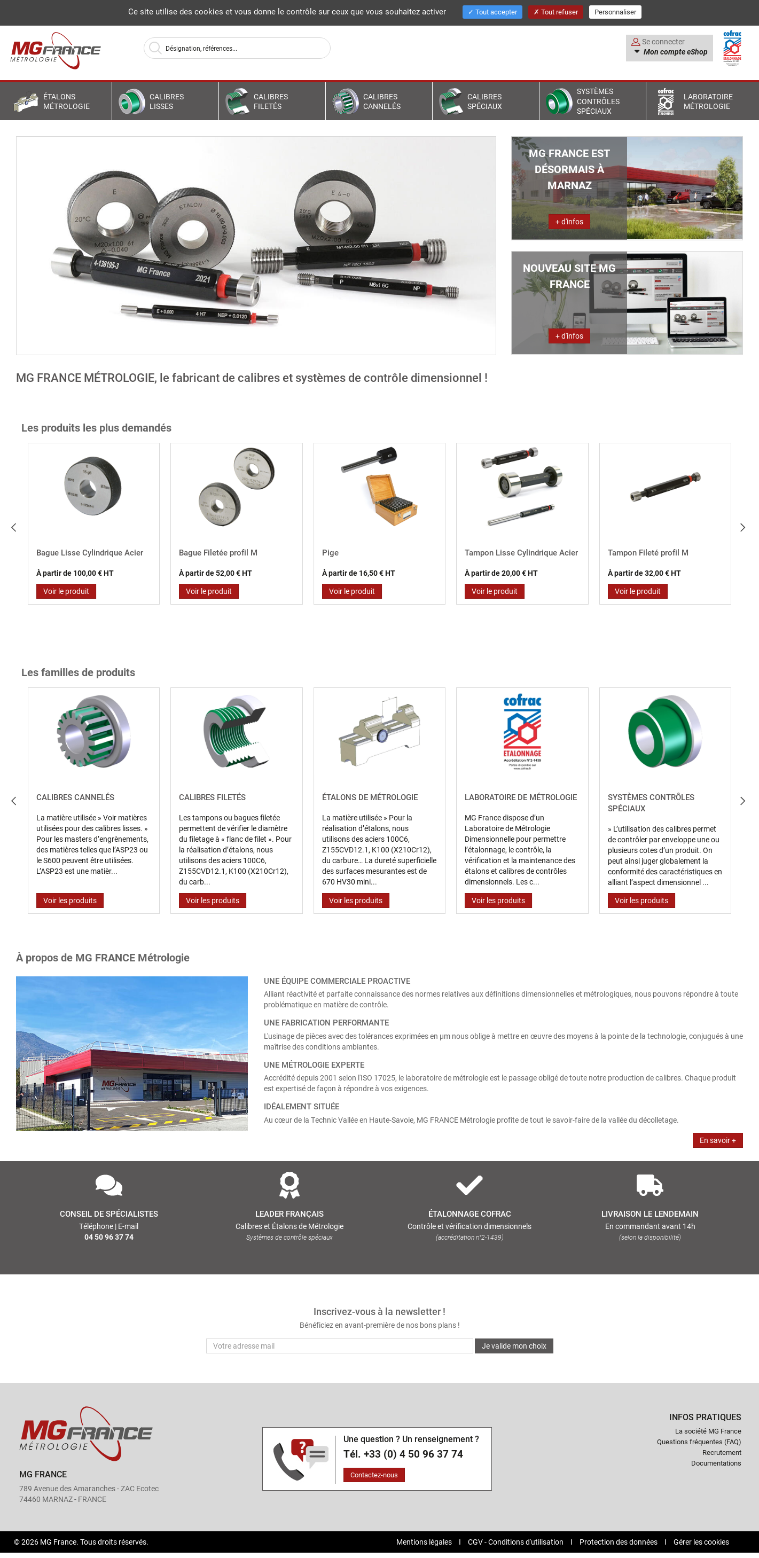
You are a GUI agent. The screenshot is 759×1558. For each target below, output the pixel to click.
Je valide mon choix (514, 1346)
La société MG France (708, 1431)
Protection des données (619, 1542)
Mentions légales (424, 1542)
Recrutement (721, 1452)
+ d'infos (569, 221)
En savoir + (718, 1140)
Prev (18, 523)
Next (748, 523)
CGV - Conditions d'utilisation (516, 1542)
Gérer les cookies (701, 1542)
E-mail (128, 1226)
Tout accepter (492, 12)
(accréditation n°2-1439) (470, 1237)
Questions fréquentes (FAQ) (699, 1441)
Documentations (716, 1463)
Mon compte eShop (675, 52)
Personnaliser (615, 12)
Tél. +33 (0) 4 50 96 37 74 (403, 1454)
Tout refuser (556, 12)
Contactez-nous (374, 1474)
